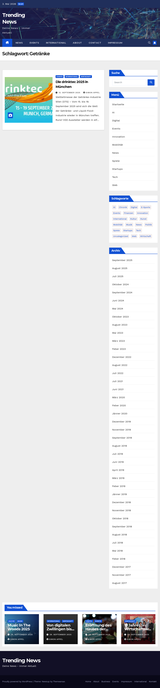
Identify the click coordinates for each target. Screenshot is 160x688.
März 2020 (118, 397)
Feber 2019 (118, 486)
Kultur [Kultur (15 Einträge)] (133, 219)
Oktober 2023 (120, 316)
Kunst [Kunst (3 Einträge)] (143, 219)
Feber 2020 (119, 405)
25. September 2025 (138, 634)
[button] (149, 42)
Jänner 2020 (119, 413)
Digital (116, 120)
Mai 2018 (117, 550)
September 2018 (122, 526)
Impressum (115, 42)
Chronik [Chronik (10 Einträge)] (123, 207)
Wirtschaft (86, 76)
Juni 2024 (118, 300)
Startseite (118, 104)
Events (34, 42)
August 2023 (119, 324)
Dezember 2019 (121, 421)
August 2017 (119, 583)
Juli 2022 (117, 373)
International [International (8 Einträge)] (120, 219)
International (56, 42)
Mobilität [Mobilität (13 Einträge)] (117, 224)
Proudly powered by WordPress (17, 681)
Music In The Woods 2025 (19, 627)
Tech (115, 177)
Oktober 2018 (120, 518)
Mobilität (117, 144)
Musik (19, 621)
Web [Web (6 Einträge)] (134, 236)
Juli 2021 (117, 381)
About (77, 42)
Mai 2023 (117, 332)
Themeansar (59, 681)
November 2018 (121, 510)
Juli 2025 (117, 276)
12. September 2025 (70, 93)
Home (88, 681)
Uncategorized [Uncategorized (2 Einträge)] (120, 236)
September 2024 (122, 292)
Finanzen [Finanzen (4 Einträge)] (128, 213)
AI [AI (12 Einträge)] (114, 207)
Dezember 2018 (121, 502)
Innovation (118, 136)
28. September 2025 (99, 634)
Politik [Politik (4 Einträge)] (148, 224)
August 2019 (119, 445)
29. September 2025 (22, 634)
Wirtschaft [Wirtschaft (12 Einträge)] (145, 236)
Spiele (116, 160)
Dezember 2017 (121, 566)
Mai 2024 (117, 308)
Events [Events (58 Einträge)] (116, 213)
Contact (95, 42)
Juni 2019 (118, 461)
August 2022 (119, 365)
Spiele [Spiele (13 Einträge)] (116, 230)
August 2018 (119, 534)
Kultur (12, 621)
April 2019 (118, 470)
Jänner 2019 (119, 494)
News (19, 42)
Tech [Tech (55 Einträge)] (138, 230)
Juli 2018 (117, 542)
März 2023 (118, 340)
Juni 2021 (118, 389)
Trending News (21, 660)
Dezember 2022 (121, 357)
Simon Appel (91, 93)
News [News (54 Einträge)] (139, 224)
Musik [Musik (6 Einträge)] (129, 224)
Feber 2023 (119, 349)
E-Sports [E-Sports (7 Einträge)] (145, 207)
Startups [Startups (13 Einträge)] (127, 230)
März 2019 (118, 478)
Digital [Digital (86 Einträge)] (134, 207)
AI (113, 112)
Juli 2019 (117, 453)
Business (106, 681)
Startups (117, 169)
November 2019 (121, 429)
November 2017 (121, 574)
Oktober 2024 (120, 284)
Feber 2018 (118, 558)
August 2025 (119, 268)
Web (115, 185)
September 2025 (122, 260)
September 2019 (122, 437)
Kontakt (152, 681)
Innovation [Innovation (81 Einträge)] (142, 213)
